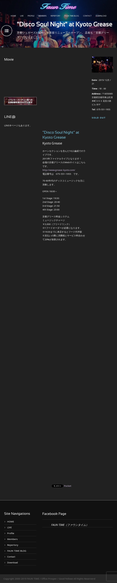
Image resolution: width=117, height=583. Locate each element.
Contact (87, 16)
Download (101, 16)
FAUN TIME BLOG (71, 16)
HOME (13, 16)
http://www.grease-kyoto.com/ (58, 169)
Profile (31, 16)
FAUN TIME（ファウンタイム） (70, 525)
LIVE (21, 16)
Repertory (55, 16)
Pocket (67, 485)
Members (42, 16)
